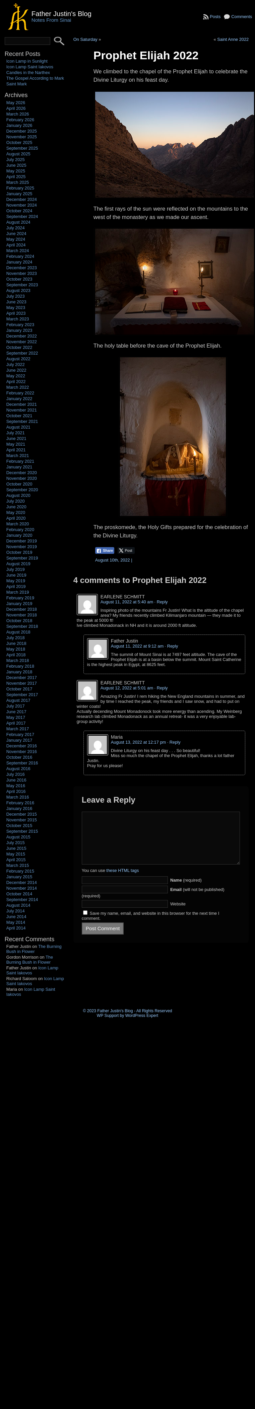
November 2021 (21, 410)
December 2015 (21, 814)
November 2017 (21, 683)
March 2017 (17, 728)
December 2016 (21, 745)
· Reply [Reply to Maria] (174, 742)
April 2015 (16, 859)
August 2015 (18, 836)
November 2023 (21, 273)
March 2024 (17, 250)
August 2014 (18, 905)
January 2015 (19, 876)
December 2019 (21, 540)
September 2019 (22, 558)
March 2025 (17, 182)
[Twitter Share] (126, 550)
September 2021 (22, 421)
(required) (186, 890)
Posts (215, 16)
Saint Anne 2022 (233, 39)
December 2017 (21, 677)
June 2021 (16, 438)
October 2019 (19, 552)
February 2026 (20, 119)
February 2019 (20, 597)
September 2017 (22, 694)
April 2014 (16, 928)
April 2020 (16, 518)
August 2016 (18, 768)
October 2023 (19, 279)
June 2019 (16, 575)
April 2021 (16, 449)
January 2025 (19, 193)
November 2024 (21, 205)
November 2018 (21, 614)
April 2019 (16, 586)
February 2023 (20, 324)
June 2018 (16, 643)
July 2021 (15, 432)
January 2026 (19, 125)
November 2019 (21, 546)
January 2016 (19, 808)
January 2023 (19, 330)
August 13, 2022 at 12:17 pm (138, 742)
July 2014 (15, 910)
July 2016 (15, 774)
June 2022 (16, 370)
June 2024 (16, 233)
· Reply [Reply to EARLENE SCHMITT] (161, 601)
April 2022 (16, 381)
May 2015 (15, 854)
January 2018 (19, 671)
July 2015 (15, 842)
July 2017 (15, 706)
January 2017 (19, 740)
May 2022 (15, 375)
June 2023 (16, 301)
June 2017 (16, 711)
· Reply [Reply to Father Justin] (171, 646)
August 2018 (18, 632)
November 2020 (21, 478)
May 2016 (15, 785)
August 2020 (18, 495)
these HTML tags (122, 880)
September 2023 (22, 284)
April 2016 (16, 791)
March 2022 (17, 387)
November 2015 (21, 819)
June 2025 (16, 165)
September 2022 (22, 353)
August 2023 (18, 290)
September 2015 (22, 831)
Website (178, 913)
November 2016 (21, 751)
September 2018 (22, 626)
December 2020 (21, 472)
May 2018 (15, 649)
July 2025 (15, 159)
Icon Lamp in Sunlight (27, 61)
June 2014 (16, 916)
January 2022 (19, 398)
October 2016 (19, 757)
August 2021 (18, 427)
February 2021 (20, 461)
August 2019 (18, 563)
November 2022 (21, 341)
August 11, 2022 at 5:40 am (127, 601)
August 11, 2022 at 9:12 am (137, 646)
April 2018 (16, 654)
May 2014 (15, 922)
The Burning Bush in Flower (34, 949)
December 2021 (21, 404)
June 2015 (16, 848)
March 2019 (17, 592)
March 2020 (17, 523)
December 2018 (21, 609)
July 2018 (15, 637)
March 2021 (17, 455)
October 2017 (19, 688)
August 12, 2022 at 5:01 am (127, 687)
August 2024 (18, 222)
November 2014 (21, 888)
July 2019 (15, 569)
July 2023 (15, 296)
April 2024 (16, 244)
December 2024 (21, 199)
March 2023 (17, 318)
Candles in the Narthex (28, 72)
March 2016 (17, 797)
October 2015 (19, 825)
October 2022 (19, 347)
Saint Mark (16, 83)
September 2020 (22, 489)
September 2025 (22, 148)
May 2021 (15, 444)
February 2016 (20, 802)
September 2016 (22, 762)
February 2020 (20, 529)
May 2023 (15, 307)
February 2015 (20, 871)
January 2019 (19, 603)
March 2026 (17, 114)
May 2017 (15, 717)
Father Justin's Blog (61, 13)
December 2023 (21, 267)
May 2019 (15, 580)
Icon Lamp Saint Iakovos (29, 66)
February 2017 (20, 734)
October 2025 (19, 142)
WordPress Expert (141, 1015)
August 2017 (18, 700)
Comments (241, 16)
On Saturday (85, 39)
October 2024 (19, 210)
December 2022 (21, 336)
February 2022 (20, 392)
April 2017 (16, 723)
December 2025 (21, 131)
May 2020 (15, 512)
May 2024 (15, 239)
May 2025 (15, 170)
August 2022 (18, 358)
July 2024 (15, 227)
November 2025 (21, 136)
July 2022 (15, 364)
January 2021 (19, 466)
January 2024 (19, 262)
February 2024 (20, 256)
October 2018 (19, 620)
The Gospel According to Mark (35, 78)
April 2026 (16, 108)
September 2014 (22, 899)
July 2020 (15, 501)
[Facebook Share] (105, 550)
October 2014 (19, 893)
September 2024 (22, 216)
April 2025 (16, 176)
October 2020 (19, 484)
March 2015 (17, 865)
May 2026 (15, 102)
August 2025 (18, 153)
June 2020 (16, 506)
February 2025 (20, 188)
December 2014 (21, 882)
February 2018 (20, 666)
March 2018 (17, 660)
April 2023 (16, 313)
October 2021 (19, 415)
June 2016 (16, 780)
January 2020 (19, 535)
